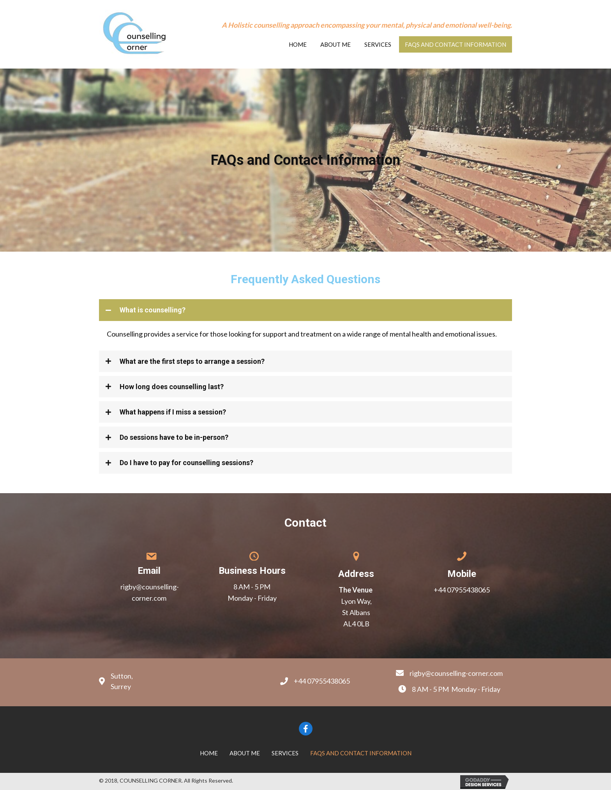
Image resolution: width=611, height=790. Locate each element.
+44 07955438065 (462, 589)
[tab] (305, 310)
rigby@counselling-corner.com (456, 673)
